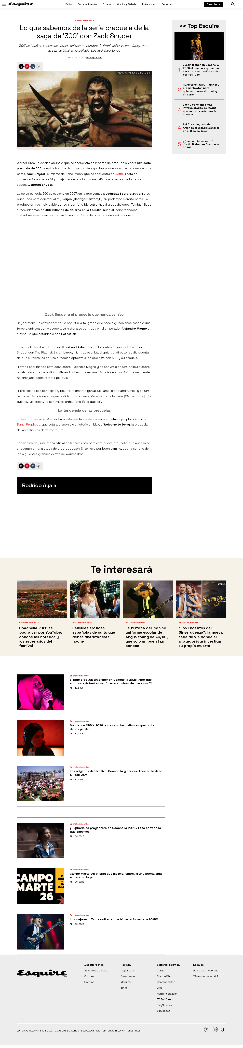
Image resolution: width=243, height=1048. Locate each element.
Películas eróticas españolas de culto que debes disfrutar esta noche (93, 635)
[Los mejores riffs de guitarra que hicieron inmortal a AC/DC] (40, 932)
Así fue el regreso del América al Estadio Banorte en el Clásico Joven (201, 128)
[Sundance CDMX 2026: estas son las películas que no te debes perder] (40, 738)
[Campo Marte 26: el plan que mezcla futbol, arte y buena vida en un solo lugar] (40, 886)
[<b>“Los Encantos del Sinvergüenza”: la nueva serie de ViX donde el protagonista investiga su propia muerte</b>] (201, 599)
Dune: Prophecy (28, 424)
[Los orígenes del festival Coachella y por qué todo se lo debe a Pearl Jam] (40, 783)
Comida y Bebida (126, 4)
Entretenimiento (87, 4)
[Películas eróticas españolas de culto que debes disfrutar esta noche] (95, 599)
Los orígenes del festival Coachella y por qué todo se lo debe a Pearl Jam (116, 773)
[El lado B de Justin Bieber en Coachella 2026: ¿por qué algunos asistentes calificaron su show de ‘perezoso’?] (40, 692)
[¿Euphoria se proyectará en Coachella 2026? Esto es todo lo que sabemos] (40, 840)
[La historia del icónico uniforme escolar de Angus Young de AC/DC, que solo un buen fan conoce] (148, 599)
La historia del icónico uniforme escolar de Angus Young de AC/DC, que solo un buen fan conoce (147, 637)
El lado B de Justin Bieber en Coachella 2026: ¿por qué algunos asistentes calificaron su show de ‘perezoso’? (111, 681)
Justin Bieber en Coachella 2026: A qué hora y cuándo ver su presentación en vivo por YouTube (201, 69)
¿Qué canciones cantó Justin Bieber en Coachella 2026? (201, 144)
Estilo (68, 4)
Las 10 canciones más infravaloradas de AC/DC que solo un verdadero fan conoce (200, 109)
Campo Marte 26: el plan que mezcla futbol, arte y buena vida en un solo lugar (116, 875)
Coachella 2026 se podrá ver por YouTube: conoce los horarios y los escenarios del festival (40, 637)
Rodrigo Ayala (94, 57)
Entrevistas (149, 4)
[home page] (21, 4)
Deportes (167, 4)
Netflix (120, 174)
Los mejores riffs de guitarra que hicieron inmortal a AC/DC (114, 919)
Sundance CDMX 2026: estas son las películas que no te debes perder (112, 727)
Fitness (107, 4)
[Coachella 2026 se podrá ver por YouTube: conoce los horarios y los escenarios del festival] (42, 599)
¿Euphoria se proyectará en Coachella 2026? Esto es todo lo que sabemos (115, 829)
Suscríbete (213, 4)
